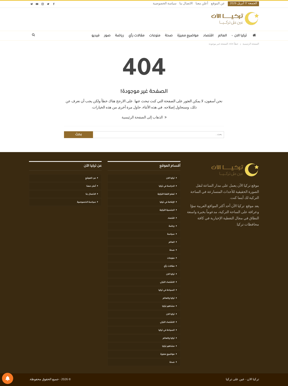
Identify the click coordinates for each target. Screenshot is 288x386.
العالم (222, 36)
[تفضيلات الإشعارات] (7, 378)
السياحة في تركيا (166, 290)
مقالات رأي (136, 36)
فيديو (96, 36)
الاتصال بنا (186, 4)
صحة (169, 36)
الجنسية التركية (167, 210)
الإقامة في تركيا (167, 202)
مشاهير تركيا (168, 306)
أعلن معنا (202, 4)
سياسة (171, 234)
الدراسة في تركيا (167, 186)
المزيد (82, 36)
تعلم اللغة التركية (166, 194)
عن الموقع (218, 4)
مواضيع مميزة (187, 36)
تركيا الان (240, 36)
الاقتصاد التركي (167, 282)
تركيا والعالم (169, 298)
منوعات (154, 36)
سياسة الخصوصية (164, 4)
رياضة (119, 36)
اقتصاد (208, 36)
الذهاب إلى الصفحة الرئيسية (144, 118)
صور (107, 36)
